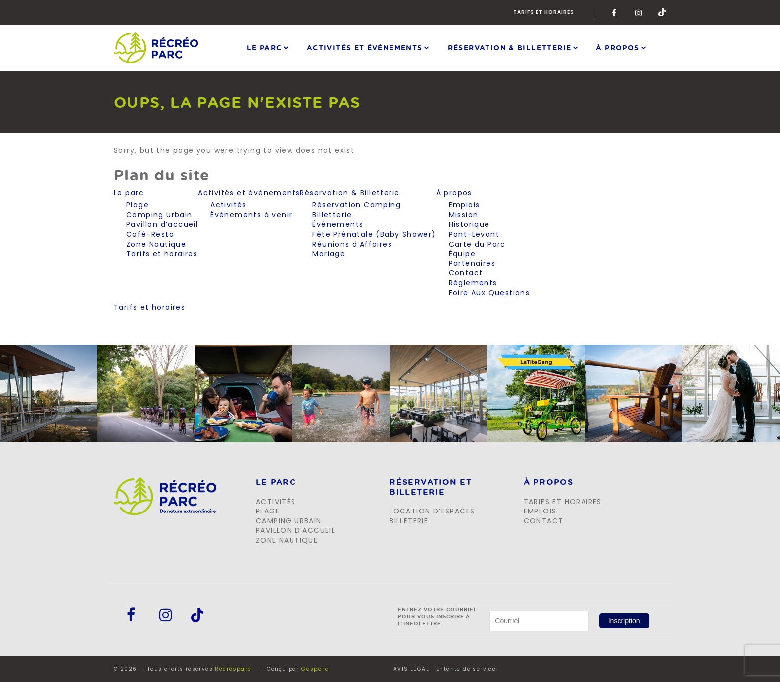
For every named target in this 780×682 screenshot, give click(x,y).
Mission (464, 215)
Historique (469, 224)
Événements (337, 224)
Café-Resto (150, 234)
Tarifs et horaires (543, 12)
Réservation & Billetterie (510, 47)
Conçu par (298, 669)
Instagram (639, 12)
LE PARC (276, 482)
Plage (137, 205)
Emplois (464, 205)
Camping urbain (159, 215)
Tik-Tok (662, 12)
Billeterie (409, 521)
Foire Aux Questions (489, 293)
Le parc (264, 47)
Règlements (473, 283)
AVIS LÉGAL (411, 669)
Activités (228, 205)
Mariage (328, 253)
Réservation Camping (356, 205)
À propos (617, 47)
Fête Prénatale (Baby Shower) (374, 234)
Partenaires (472, 263)
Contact (466, 273)
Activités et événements (365, 47)
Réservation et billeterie (431, 487)
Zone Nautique (156, 244)
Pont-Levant (474, 234)
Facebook (616, 12)
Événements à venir (251, 215)
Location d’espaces (432, 511)
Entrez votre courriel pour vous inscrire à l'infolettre (437, 616)
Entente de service (466, 669)
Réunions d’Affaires (352, 244)
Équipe (462, 253)
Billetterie (332, 215)
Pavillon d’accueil (162, 224)
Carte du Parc (477, 244)
